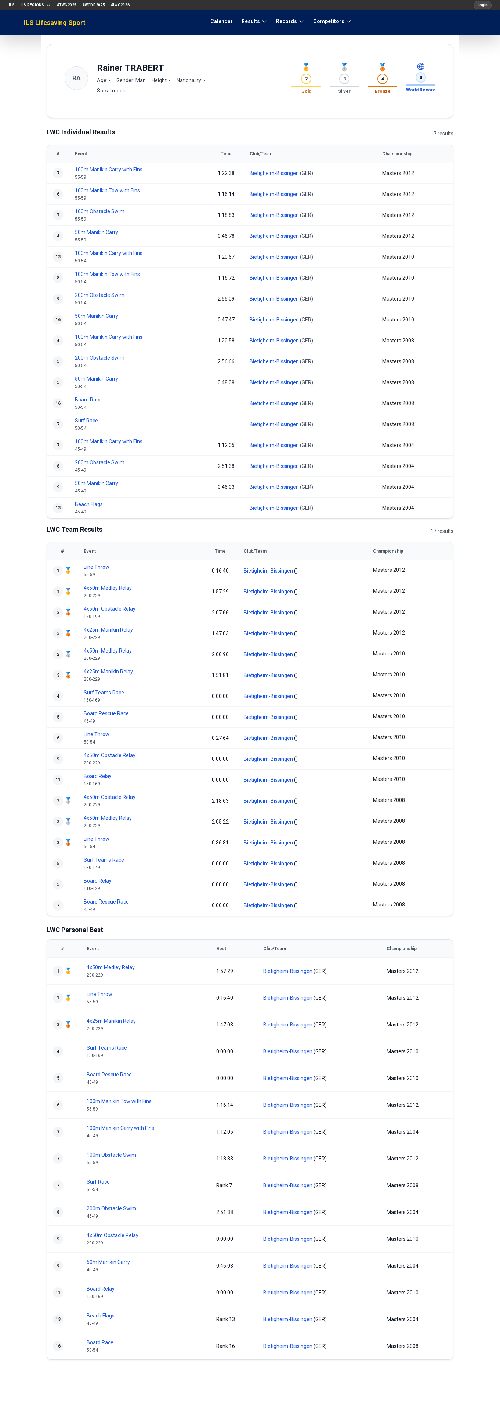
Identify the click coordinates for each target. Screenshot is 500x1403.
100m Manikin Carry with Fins (108, 169)
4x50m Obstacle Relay (109, 609)
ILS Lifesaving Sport (55, 22)
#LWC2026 (120, 5)
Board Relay (98, 776)
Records (290, 21)
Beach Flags (89, 504)
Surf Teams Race (104, 692)
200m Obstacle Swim (99, 295)
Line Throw (96, 567)
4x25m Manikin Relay (108, 630)
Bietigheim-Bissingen (274, 173)
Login (483, 5)
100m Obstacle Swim (99, 211)
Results (254, 21)
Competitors (332, 21)
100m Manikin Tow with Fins (107, 190)
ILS (12, 5)
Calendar (221, 21)
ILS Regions (36, 5)
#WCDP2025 (94, 5)
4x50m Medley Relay (108, 588)
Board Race (88, 400)
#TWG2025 (67, 5)
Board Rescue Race (106, 713)
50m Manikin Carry (96, 232)
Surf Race (86, 421)
